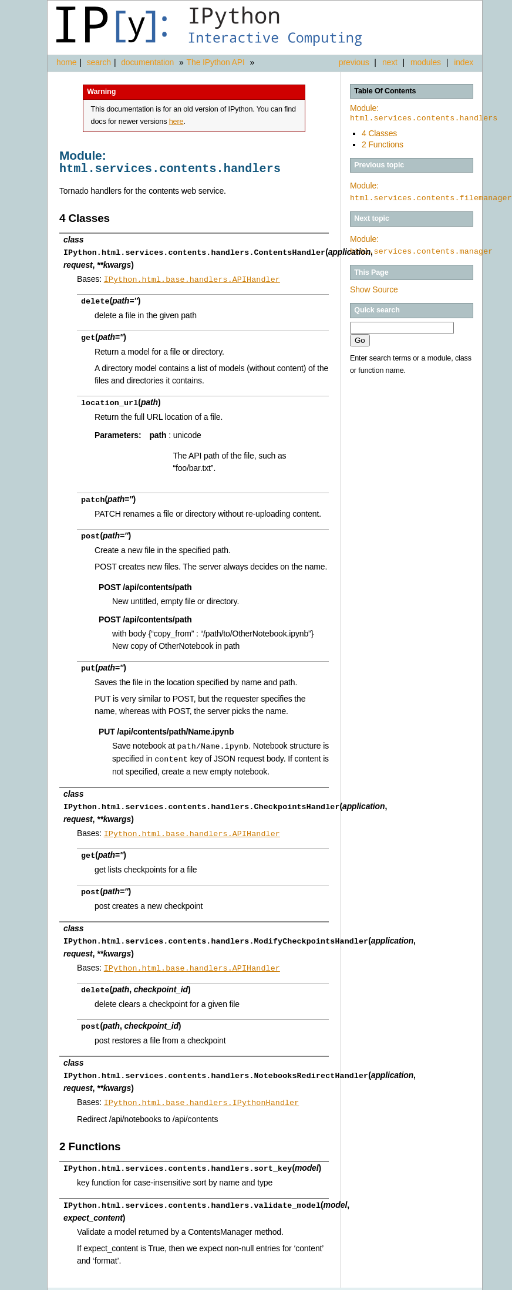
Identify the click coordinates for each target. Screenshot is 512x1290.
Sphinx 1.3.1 (368, 1281)
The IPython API (216, 62)
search (99, 62)
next (390, 62)
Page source (459, 1281)
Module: (423, 113)
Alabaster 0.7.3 (414, 1281)
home (66, 62)
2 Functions (382, 144)
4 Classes (379, 133)
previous (354, 62)
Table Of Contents (385, 91)
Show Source (374, 289)
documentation (148, 62)
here (176, 121)
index (463, 62)
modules (425, 62)
